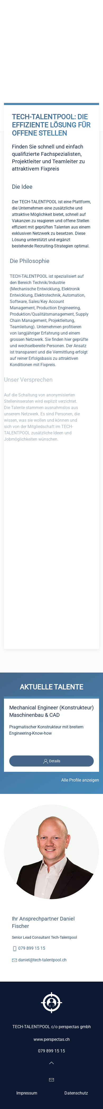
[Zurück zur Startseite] (30, 8)
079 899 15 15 (31, 948)
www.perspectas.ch (52, 1039)
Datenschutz (76, 1093)
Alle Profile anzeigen (80, 780)
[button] (96, 8)
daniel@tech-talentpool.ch (42, 959)
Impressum (26, 1093)
